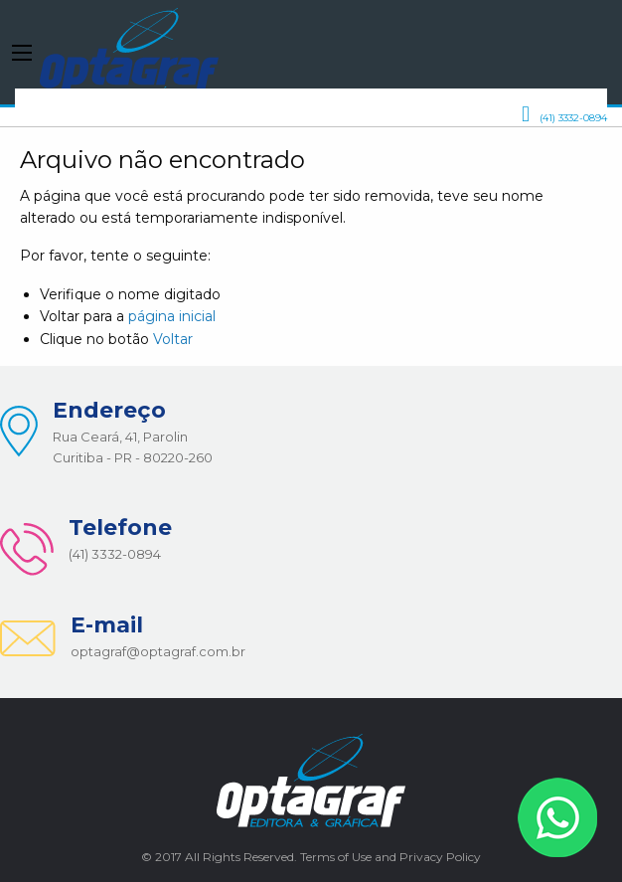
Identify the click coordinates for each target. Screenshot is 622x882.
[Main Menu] (22, 53)
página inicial (172, 316)
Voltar (173, 339)
